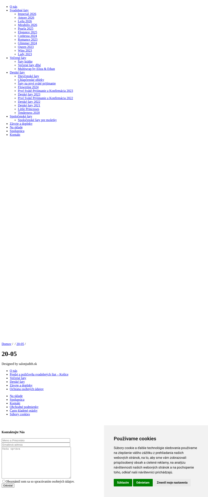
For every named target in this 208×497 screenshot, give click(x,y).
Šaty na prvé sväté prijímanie (37, 83)
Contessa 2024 (27, 36)
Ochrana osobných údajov (27, 389)
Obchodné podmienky (24, 407)
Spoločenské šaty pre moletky (37, 120)
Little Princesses (28, 109)
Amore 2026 (26, 17)
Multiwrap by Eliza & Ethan (36, 69)
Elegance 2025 (27, 32)
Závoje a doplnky (21, 123)
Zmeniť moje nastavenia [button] (172, 482)
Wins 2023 (25, 50)
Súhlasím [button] (123, 482)
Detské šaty (17, 72)
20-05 (20, 344)
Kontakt (15, 134)
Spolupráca (17, 131)
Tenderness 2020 (29, 112)
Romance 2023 (27, 39)
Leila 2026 (25, 21)
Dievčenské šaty (28, 76)
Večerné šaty (18, 58)
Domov (6, 344)
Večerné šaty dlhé (29, 65)
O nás (13, 6)
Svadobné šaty (19, 10)
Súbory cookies (20, 414)
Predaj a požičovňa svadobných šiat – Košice (39, 374)
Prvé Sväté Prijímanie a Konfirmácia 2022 (45, 98)
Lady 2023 (25, 54)
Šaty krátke (25, 61)
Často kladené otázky (24, 410)
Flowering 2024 (28, 87)
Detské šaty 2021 (29, 105)
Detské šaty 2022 (29, 101)
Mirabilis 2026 (27, 25)
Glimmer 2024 (27, 43)
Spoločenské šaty (21, 116)
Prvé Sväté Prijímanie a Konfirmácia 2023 (45, 90)
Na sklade (16, 127)
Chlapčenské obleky (31, 79)
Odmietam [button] (143, 482)
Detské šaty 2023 (29, 94)
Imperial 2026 (27, 14)
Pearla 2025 (25, 28)
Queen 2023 (26, 47)
